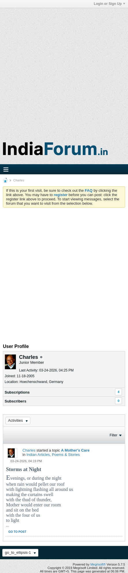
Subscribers (15, 401)
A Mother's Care (75, 450)
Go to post (17, 531)
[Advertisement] (63, 71)
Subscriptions (17, 392)
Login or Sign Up (109, 4)
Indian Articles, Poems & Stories (53, 454)
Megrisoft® (98, 564)
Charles (28, 450)
